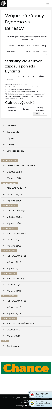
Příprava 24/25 (14, 200)
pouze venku (24, 39)
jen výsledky (20, 36)
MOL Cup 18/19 (13, 329)
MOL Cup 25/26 (14, 172)
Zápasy (10, 138)
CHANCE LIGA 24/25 (16, 188)
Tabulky (10, 144)
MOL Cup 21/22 (14, 262)
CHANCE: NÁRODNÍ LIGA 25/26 (21, 165)
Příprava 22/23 (14, 246)
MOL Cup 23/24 (14, 217)
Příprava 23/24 (14, 223)
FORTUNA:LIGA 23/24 (17, 210)
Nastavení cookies (26, 402)
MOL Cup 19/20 (14, 307)
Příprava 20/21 (14, 291)
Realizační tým (14, 132)
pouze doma (40, 36)
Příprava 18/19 (13, 336)
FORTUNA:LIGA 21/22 (16, 256)
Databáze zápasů (15, 150)
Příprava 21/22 (14, 268)
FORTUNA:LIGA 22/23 (17, 233)
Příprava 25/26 (14, 178)
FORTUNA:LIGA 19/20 (16, 301)
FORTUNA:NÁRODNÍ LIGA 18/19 (20, 323)
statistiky (30, 36)
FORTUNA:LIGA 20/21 (16, 278)
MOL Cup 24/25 (14, 194)
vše (31, 39)
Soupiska (11, 125)
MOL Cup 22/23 (14, 239)
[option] (26, 368)
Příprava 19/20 (14, 313)
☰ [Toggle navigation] (47, 3)
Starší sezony (13, 346)
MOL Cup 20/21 (14, 284)
